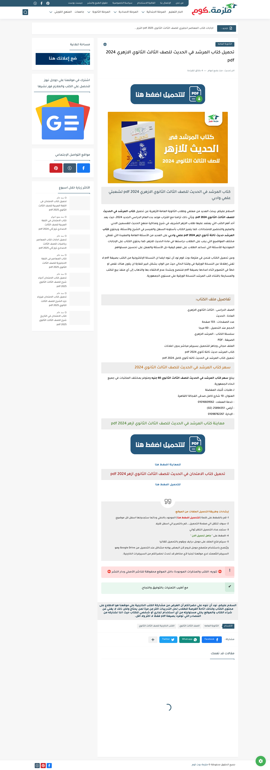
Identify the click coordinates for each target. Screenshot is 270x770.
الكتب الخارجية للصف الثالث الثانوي (156, 626)
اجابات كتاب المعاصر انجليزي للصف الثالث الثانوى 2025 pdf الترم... (174, 28)
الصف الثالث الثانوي (189, 626)
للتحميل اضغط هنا (168, 484)
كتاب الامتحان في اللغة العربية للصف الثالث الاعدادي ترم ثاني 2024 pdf (53, 225)
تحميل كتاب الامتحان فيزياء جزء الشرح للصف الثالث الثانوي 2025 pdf (52, 301)
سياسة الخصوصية (122, 3)
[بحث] (25, 12)
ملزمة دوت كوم (200, 765)
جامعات (79, 12)
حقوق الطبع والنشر (97, 3)
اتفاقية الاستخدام (146, 3)
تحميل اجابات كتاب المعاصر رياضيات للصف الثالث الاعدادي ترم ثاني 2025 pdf (52, 244)
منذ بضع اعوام (57, 217)
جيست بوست (75, 3)
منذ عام (60, 197)
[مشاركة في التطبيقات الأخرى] (153, 639)
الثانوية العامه (225, 44)
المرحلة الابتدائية (156, 12)
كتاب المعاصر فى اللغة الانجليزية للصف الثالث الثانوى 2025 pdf (54, 263)
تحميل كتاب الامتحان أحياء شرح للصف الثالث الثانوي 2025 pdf (52, 282)
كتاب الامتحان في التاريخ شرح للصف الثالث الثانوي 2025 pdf (53, 320)
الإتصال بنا (165, 3)
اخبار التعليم (176, 12)
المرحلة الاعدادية (128, 12)
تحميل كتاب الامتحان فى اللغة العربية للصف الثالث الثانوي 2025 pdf (52, 205)
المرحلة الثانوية (101, 12)
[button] (212, 639)
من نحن (179, 3)
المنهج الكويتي (63, 12)
